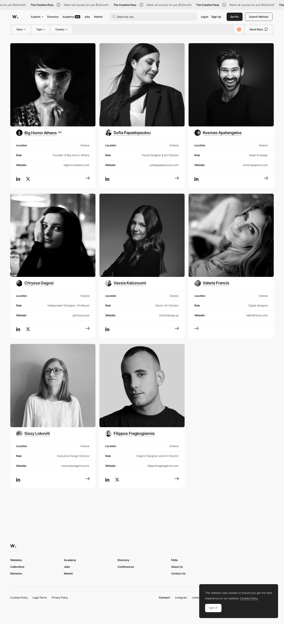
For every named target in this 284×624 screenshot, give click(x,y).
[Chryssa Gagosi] (35, 283)
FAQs (174, 560)
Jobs (87, 16)
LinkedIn (197, 597)
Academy (71, 16)
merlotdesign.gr (169, 315)
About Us (177, 566)
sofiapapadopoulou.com (164, 165)
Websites (16, 560)
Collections (17, 566)
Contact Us (178, 573)
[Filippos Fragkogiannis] (130, 433)
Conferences (126, 566)
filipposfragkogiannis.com (163, 465)
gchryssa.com (81, 315)
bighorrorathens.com (77, 165)
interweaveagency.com (75, 465)
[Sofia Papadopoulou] (128, 133)
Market (98, 16)
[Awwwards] (15, 16)
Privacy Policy (60, 597)
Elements (16, 573)
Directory (53, 16)
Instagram (181, 597)
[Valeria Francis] (211, 283)
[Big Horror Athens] (39, 133)
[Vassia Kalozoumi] (125, 283)
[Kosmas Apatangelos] (218, 133)
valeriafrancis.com (257, 315)
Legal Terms (40, 597)
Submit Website (258, 16)
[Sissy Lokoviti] (33, 433)
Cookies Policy (19, 597)
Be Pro (235, 16)
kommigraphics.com (255, 165)
